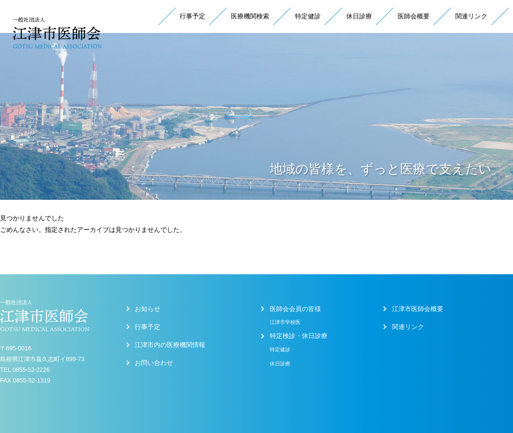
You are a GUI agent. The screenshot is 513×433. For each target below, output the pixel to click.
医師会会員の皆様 (295, 308)
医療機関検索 (250, 16)
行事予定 (192, 16)
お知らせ (147, 308)
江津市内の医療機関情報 (170, 344)
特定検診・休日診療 (298, 335)
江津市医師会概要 (417, 308)
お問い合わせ (154, 362)
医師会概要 (414, 16)
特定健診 (308, 16)
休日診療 (359, 16)
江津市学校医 (285, 322)
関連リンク (471, 16)
